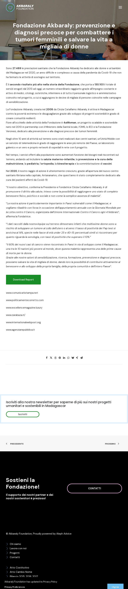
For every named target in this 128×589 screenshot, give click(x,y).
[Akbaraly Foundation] (20, 7)
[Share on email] (81, 358)
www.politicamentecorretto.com (25, 300)
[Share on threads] (55, 358)
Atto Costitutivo (19, 567)
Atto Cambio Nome (21, 572)
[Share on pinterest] (60, 358)
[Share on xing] (77, 358)
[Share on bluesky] (73, 358)
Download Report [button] (23, 279)
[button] (120, 7)
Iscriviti (22, 414)
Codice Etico (17, 580)
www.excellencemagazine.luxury (24, 307)
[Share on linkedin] (64, 358)
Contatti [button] (94, 488)
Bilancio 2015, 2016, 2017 (24, 576)
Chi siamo (15, 544)
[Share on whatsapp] (68, 358)
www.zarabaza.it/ (15, 315)
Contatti (15, 557)
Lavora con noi (18, 548)
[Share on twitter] (51, 358)
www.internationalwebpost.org (23, 322)
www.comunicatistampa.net (22, 292)
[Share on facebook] (47, 358)
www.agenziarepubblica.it (20, 329)
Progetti (15, 553)
